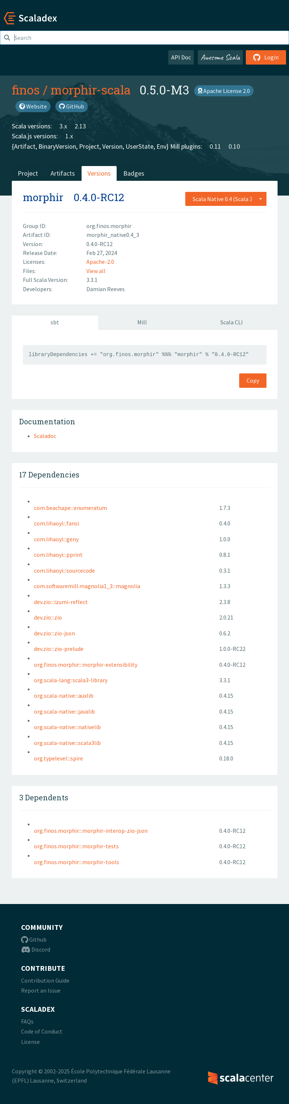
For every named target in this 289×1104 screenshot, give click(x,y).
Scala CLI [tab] (231, 322)
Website (33, 106)
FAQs (27, 1021)
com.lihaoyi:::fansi (56, 523)
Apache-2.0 (100, 261)
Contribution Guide (45, 980)
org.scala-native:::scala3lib (67, 742)
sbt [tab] (55, 322)
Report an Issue (41, 990)
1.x (69, 136)
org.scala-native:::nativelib (67, 727)
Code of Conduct (41, 1031)
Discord (35, 949)
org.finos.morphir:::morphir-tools (76, 862)
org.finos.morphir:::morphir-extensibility (85, 664)
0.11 (215, 146)
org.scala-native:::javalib (64, 711)
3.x (63, 126)
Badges (133, 173)
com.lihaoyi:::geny (56, 539)
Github (34, 939)
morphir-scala (91, 90)
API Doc (181, 57)
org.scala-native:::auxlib (63, 695)
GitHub (71, 106)
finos (26, 90)
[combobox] (225, 199)
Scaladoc (45, 435)
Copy (253, 380)
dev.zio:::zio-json (54, 633)
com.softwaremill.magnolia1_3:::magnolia (87, 586)
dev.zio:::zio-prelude (58, 648)
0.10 (234, 146)
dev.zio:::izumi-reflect (61, 602)
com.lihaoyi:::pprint (58, 554)
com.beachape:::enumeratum (70, 507)
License (30, 1041)
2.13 (80, 126)
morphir (43, 197)
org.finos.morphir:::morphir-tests (76, 846)
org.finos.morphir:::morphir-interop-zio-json (91, 830)
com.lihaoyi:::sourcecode (64, 570)
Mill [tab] (142, 322)
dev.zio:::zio (48, 617)
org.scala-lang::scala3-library (70, 680)
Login (266, 57)
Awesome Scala (220, 57)
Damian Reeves (105, 289)
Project (28, 173)
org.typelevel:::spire (58, 758)
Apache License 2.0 (224, 90)
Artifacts (63, 173)
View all (96, 271)
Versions (99, 173)
